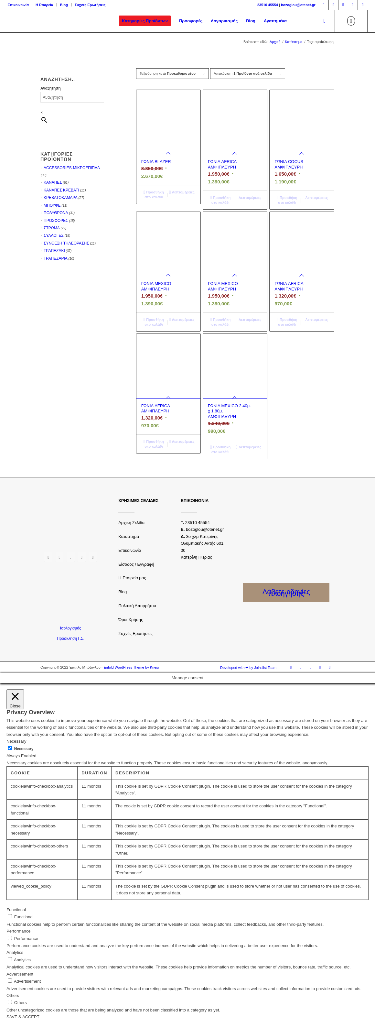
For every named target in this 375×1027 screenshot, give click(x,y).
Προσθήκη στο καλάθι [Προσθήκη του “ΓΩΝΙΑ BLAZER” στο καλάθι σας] (154, 194)
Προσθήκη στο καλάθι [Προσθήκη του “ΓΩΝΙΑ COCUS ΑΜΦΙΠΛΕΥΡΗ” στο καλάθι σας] (287, 199)
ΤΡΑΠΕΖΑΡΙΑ (56, 258)
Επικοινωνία (18, 5)
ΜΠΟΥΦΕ (52, 205)
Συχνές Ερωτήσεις (90, 5)
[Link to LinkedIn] (363, 5)
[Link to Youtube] (353, 5)
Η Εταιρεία (44, 5)
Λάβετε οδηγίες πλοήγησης (286, 592)
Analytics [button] (14, 952)
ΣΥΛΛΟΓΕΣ (54, 235)
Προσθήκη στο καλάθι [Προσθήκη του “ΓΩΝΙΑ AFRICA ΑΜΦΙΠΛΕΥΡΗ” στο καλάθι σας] (220, 199)
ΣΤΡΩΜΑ (52, 228)
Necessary (24, 749)
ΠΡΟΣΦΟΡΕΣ (56, 220)
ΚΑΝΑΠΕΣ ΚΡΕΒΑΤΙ (61, 190)
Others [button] (12, 995)
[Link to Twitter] (343, 5)
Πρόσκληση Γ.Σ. (70, 638)
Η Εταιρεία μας (132, 577)
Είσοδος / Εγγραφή (136, 564)
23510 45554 (267, 5)
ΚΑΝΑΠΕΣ (53, 182)
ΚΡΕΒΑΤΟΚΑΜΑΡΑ (61, 197)
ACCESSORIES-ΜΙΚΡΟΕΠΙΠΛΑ (72, 168)
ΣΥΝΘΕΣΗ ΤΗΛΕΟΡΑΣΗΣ (66, 243)
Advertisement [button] (19, 974)
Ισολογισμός (70, 628)
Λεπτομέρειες (182, 192)
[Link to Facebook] (323, 5)
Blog (64, 5)
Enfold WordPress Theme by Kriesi (131, 667)
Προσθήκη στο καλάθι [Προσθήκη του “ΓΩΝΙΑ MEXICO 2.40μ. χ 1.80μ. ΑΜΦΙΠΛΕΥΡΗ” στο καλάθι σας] (220, 449)
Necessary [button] (16, 741)
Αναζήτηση (50, 88)
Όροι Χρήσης (130, 619)
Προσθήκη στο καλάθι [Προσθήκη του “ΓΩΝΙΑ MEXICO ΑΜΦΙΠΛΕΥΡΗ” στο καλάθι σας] (154, 321)
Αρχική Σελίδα (131, 522)
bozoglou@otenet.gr (298, 5)
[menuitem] (19, 4)
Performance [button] (18, 931)
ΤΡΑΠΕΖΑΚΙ (54, 250)
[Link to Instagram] (333, 5)
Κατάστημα (128, 536)
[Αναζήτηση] (324, 21)
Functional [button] (16, 909)
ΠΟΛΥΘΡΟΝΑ (56, 213)
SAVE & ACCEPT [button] (22, 1016)
